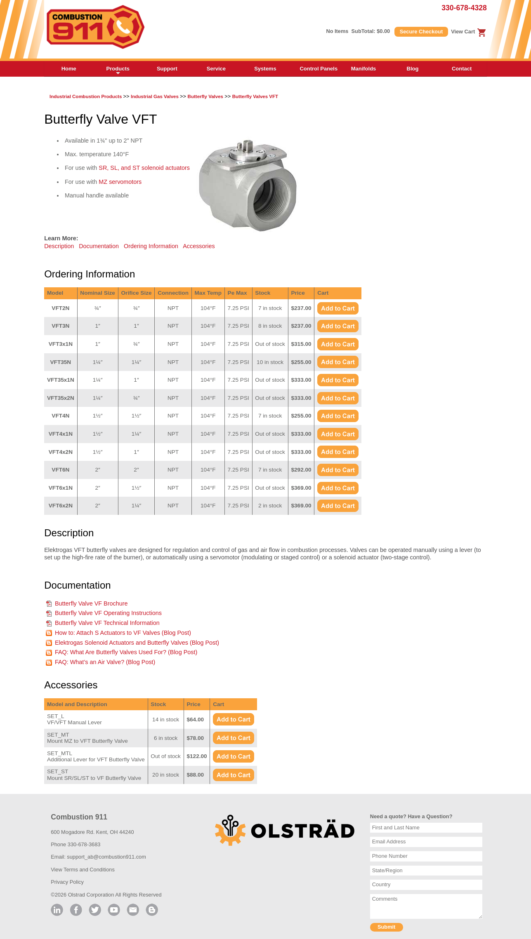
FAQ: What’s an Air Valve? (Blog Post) (105, 662)
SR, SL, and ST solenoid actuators (144, 167)
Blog (413, 69)
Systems (265, 69)
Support (167, 69)
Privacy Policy (67, 882)
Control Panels (318, 69)
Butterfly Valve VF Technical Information (107, 623)
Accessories (199, 246)
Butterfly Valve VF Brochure (91, 603)
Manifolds (363, 69)
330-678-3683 (84, 844)
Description (59, 246)
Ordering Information (151, 246)
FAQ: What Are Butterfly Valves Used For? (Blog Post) (126, 652)
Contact (462, 69)
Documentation (99, 246)
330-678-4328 (464, 8)
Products (118, 71)
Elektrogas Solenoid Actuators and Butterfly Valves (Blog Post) (137, 642)
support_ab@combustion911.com (106, 857)
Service (216, 69)
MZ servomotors (120, 181)
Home (68, 69)
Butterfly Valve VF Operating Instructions (108, 613)
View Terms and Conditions (83, 869)
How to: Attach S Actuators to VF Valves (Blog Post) (123, 632)
